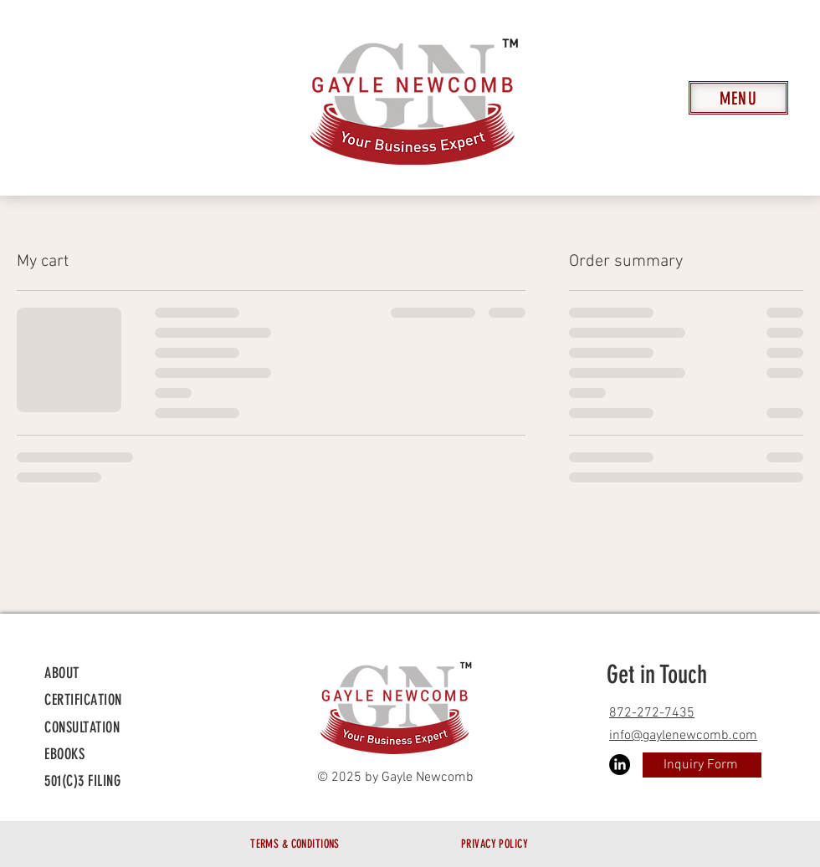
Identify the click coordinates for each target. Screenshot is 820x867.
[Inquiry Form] (702, 765)
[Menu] (738, 98)
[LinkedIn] (619, 764)
